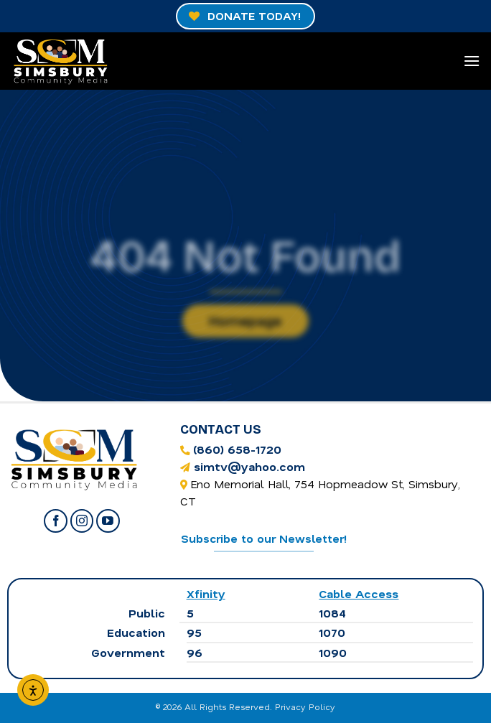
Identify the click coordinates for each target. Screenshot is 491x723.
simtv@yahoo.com (249, 466)
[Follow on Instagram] (82, 521)
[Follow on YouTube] (108, 521)
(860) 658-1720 (237, 449)
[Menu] (471, 60)
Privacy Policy (305, 706)
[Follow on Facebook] (55, 521)
